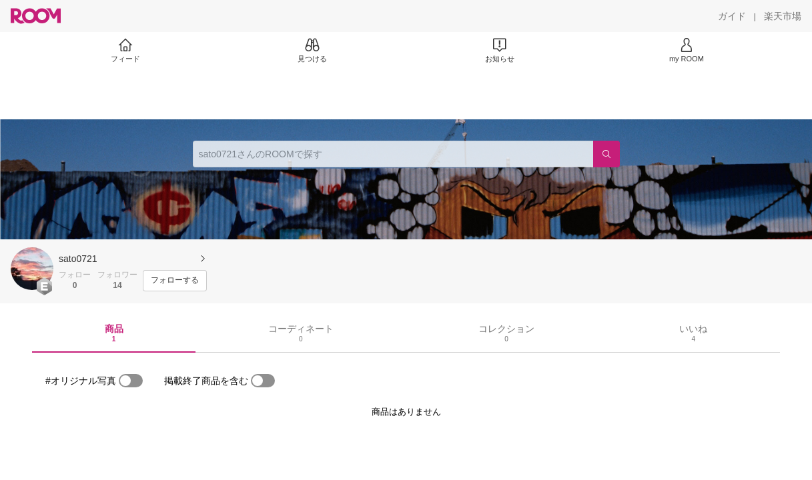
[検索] (606, 154)
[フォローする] (175, 280)
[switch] (131, 380)
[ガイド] (732, 16)
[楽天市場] (782, 16)
